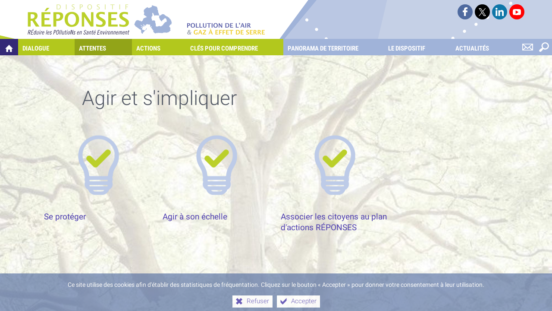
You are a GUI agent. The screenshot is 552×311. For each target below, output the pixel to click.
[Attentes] (103, 47)
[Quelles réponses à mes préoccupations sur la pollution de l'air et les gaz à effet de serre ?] (9, 47)
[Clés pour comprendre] (234, 47)
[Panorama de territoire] (333, 47)
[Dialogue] (46, 47)
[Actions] (159, 47)
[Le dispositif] (417, 47)
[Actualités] (482, 47)
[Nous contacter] (527, 47)
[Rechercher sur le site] (544, 47)
